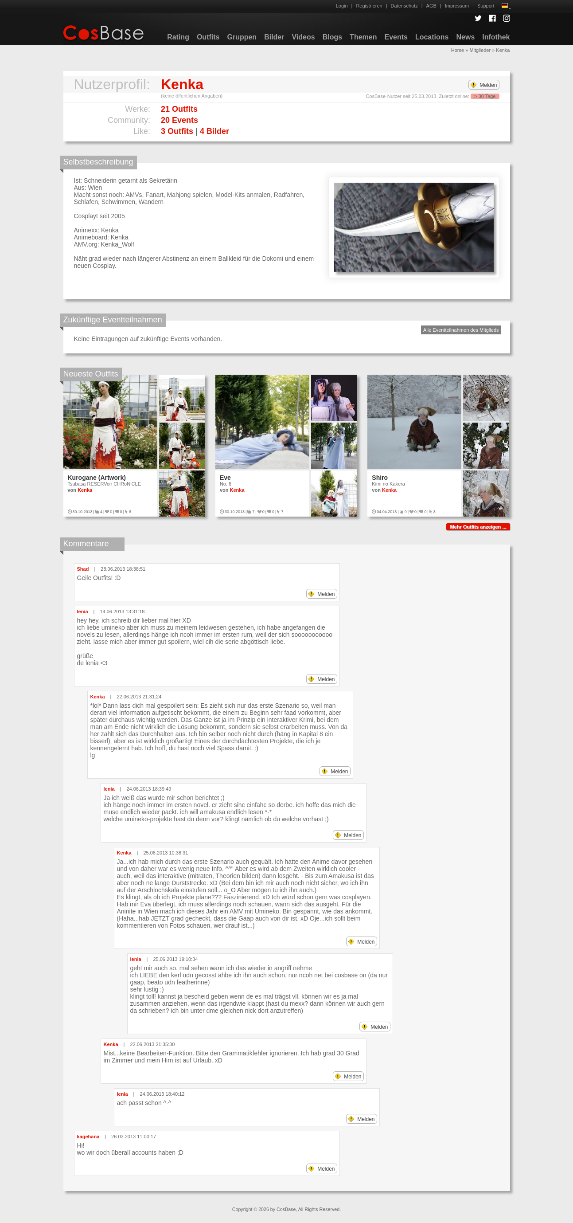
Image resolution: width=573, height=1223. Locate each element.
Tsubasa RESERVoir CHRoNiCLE (104, 483)
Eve (225, 477)
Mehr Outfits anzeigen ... (478, 526)
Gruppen (242, 37)
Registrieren (369, 5)
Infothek (496, 37)
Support (486, 5)
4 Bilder (214, 131)
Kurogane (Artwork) (97, 477)
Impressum (457, 5)
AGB (431, 5)
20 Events (179, 120)
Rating (178, 37)
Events (395, 37)
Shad (83, 569)
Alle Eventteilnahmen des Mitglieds (461, 330)
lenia (82, 611)
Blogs (332, 37)
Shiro (380, 477)
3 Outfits (177, 131)
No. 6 (225, 483)
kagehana (88, 1136)
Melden (484, 85)
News (465, 37)
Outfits (208, 37)
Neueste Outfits (90, 373)
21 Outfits (179, 109)
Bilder (274, 37)
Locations (432, 37)
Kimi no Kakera (388, 483)
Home (457, 50)
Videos (303, 37)
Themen (363, 37)
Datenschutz (404, 5)
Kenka (85, 490)
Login (342, 5)
